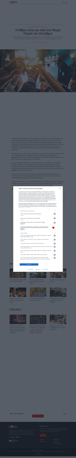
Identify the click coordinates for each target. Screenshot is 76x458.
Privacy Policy (45, 269)
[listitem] (38, 211)
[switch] (54, 214)
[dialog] (38, 229)
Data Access (37, 269)
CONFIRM (29, 264)
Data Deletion (30, 269)
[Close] (60, 188)
